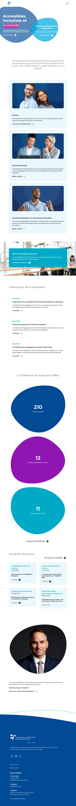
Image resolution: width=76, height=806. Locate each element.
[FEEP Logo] (9, 3)
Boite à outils (14, 768)
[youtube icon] (16, 756)
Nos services (14, 764)
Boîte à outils (18, 176)
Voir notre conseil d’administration (23, 691)
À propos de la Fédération (37, 541)
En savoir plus (9, 35)
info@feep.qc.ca (15, 786)
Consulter (17, 310)
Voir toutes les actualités (55, 558)
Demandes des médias (17, 799)
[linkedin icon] (20, 756)
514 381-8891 (14, 778)
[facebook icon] (12, 756)
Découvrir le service (21, 262)
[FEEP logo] (22, 738)
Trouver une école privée (23, 124)
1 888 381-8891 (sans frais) (18, 780)
